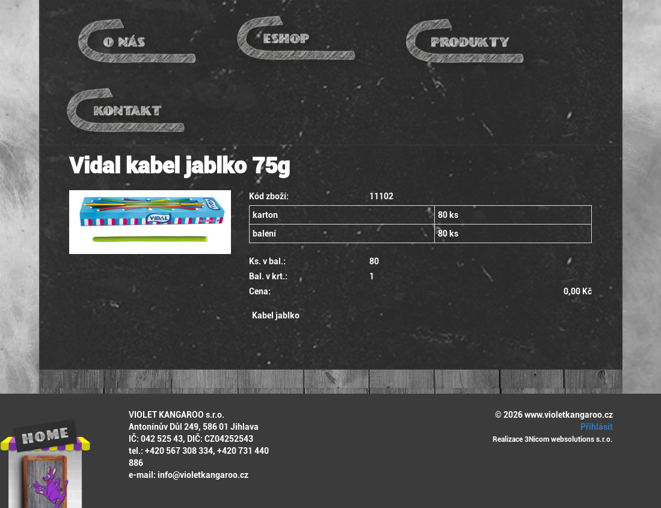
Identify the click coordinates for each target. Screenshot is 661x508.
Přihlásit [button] (595, 427)
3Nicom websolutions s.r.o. (568, 439)
